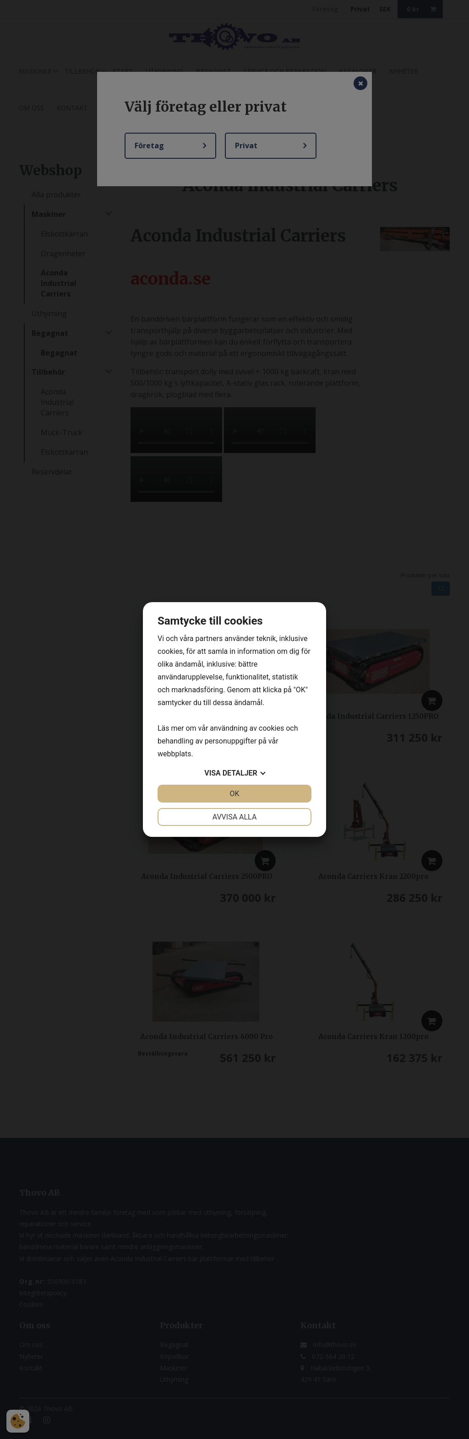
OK (234, 793)
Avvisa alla (235, 817)
